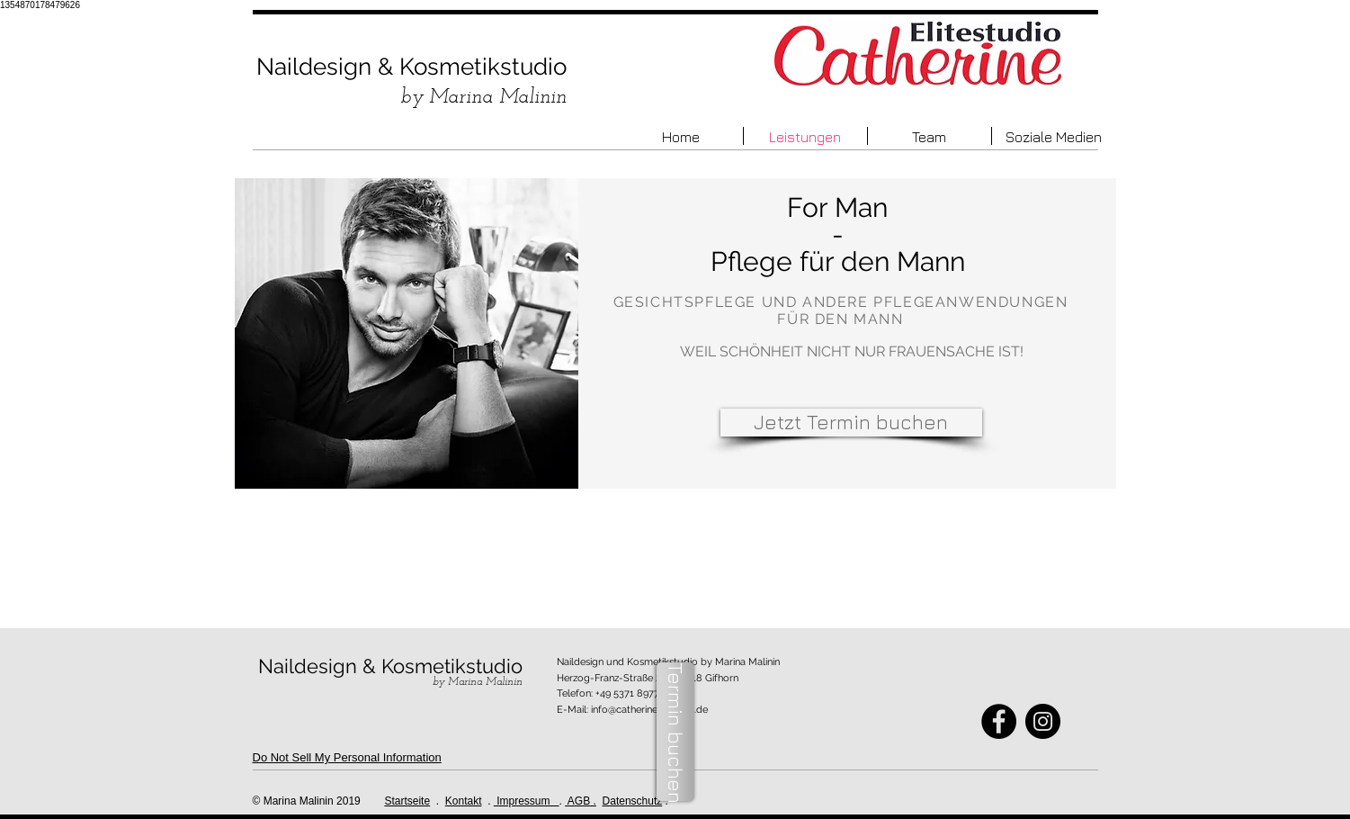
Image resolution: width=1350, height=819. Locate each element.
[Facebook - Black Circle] (998, 721)
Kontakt (463, 801)
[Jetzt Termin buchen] (851, 422)
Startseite (407, 801)
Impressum (526, 801)
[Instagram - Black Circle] (1042, 721)
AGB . (580, 801)
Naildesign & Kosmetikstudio (411, 66)
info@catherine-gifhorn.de (649, 710)
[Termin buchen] (675, 731)
